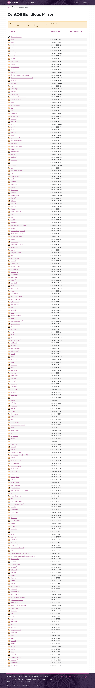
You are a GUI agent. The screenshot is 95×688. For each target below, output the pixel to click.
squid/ (13, 649)
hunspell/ (14, 160)
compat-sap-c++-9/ (17, 452)
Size (70, 31)
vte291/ (13, 381)
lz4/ (12, 217)
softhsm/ (14, 343)
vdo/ (12, 474)
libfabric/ (14, 570)
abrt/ (12, 397)
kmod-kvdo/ (15, 463)
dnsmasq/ (14, 518)
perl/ (12, 433)
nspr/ (12, 638)
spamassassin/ (15, 348)
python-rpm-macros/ (18, 597)
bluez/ (13, 59)
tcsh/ (12, 362)
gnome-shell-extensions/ (19, 490)
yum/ (12, 441)
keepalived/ (15, 176)
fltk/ (12, 531)
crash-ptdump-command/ (20, 553)
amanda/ (14, 526)
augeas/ (13, 50)
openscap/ (14, 272)
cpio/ (12, 551)
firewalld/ (14, 113)
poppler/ (14, 283)
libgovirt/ (14, 184)
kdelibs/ (13, 561)
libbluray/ (14, 182)
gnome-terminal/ (16, 141)
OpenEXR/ (14, 264)
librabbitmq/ (15, 195)
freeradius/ (14, 121)
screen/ (13, 329)
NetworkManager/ (17, 244)
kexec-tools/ (15, 422)
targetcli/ (14, 359)
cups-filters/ (15, 67)
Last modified (55, 31)
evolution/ (14, 94)
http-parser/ (15, 151)
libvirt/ (13, 635)
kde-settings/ (15, 564)
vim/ (12, 613)
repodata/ (14, 663)
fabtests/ (14, 622)
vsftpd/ (13, 616)
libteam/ (13, 201)
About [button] (83, 2)
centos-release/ (16, 657)
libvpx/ (13, 583)
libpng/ (13, 575)
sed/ (12, 337)
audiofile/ (14, 529)
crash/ (13, 64)
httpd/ (13, 408)
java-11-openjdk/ (16, 501)
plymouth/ (14, 436)
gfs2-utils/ (14, 660)
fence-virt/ (14, 665)
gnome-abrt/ (15, 138)
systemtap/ (14, 608)
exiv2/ (13, 449)
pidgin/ (13, 280)
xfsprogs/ (14, 384)
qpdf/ (12, 307)
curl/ (12, 515)
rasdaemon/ (15, 305)
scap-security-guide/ (18, 425)
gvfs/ (12, 149)
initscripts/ (14, 545)
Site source (46, 685)
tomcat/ (13, 367)
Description (78, 31)
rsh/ (12, 326)
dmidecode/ (15, 559)
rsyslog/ (13, 643)
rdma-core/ (14, 602)
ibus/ (12, 162)
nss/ (12, 255)
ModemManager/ (17, 236)
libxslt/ (13, 209)
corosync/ (14, 395)
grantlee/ (14, 537)
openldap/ (14, 269)
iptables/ (14, 411)
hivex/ (13, 154)
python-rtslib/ (15, 299)
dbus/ (13, 72)
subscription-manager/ (18, 605)
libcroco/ (14, 633)
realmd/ (13, 310)
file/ (12, 110)
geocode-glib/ (15, 482)
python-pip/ (15, 594)
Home (10, 7)
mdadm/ (14, 223)
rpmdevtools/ (15, 324)
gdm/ (12, 127)
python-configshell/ (17, 296)
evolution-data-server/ (18, 97)
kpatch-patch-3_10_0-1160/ (20, 455)
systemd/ (14, 444)
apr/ (12, 48)
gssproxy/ (14, 143)
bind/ (12, 534)
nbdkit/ (13, 507)
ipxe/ (12, 168)
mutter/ (13, 239)
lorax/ (12, 428)
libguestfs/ (14, 414)
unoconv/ (14, 365)
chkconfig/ (14, 512)
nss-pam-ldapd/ (16, 253)
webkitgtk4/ (15, 477)
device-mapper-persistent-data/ (22, 78)
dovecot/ (14, 80)
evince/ (13, 91)
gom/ (12, 493)
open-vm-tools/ (16, 460)
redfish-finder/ (16, 315)
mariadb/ (14, 417)
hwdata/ (13, 157)
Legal (33, 685)
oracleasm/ (14, 510)
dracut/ (13, 83)
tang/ (12, 356)
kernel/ (13, 654)
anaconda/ (14, 389)
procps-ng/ (14, 288)
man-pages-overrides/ (18, 225)
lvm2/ (13, 220)
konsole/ (14, 567)
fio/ (12, 108)
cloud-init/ (14, 540)
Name (13, 31)
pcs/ (12, 419)
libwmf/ (13, 206)
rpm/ (12, 318)
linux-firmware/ (16, 212)
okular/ (13, 261)
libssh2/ (13, 578)
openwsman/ (15, 266)
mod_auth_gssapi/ (17, 233)
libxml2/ (13, 203)
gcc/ (12, 39)
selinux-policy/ (16, 340)
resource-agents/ (17, 321)
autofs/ (13, 53)
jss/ (12, 173)
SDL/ (12, 332)
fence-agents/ (15, 105)
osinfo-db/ (14, 274)
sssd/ (12, 652)
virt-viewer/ (14, 376)
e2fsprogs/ (14, 89)
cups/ (12, 69)
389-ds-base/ (15, 520)
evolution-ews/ (16, 100)
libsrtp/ (13, 198)
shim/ (12, 335)
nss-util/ (13, 641)
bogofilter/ (14, 56)
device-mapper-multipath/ (20, 75)
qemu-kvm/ (15, 469)
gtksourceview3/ (16, 146)
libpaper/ (14, 192)
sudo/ (13, 354)
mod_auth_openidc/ (18, 231)
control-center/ (16, 496)
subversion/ (15, 351)
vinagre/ (13, 373)
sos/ (12, 619)
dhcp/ (13, 400)
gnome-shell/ (15, 488)
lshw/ (12, 214)
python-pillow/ (16, 592)
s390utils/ (14, 471)
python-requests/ (17, 600)
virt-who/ (14, 378)
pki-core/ (14, 285)
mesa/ (13, 228)
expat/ (13, 102)
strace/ (13, 438)
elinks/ (13, 523)
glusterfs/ (14, 406)
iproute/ (13, 165)
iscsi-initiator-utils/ (17, 171)
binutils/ (13, 392)
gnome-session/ (16, 485)
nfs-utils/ (14, 250)
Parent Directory (16, 37)
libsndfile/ (14, 572)
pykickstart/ (15, 294)
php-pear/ (14, 277)
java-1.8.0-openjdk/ (17, 504)
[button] (62, 678)
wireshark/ (14, 387)
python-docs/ (15, 586)
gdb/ (12, 124)
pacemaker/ (15, 430)
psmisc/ (13, 291)
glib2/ (13, 135)
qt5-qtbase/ (15, 302)
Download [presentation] (75, 2)
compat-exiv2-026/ (17, 548)
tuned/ (13, 447)
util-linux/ (14, 370)
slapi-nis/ (13, 346)
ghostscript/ (15, 132)
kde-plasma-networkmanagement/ (23, 556)
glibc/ (12, 42)
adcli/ (12, 45)
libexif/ (13, 187)
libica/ (13, 458)
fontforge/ (14, 116)
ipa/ (12, 499)
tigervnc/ (14, 611)
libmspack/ (14, 190)
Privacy (39, 685)
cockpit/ (13, 479)
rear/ (12, 313)
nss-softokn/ (15, 258)
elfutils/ (13, 403)
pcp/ (12, 624)
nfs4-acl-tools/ (15, 247)
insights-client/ (16, 630)
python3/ (14, 589)
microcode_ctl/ (16, 466)
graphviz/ (14, 542)
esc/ (12, 86)
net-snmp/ (14, 242)
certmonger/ (15, 61)
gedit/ (13, 130)
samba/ (13, 646)
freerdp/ (13, 119)
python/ (13, 627)
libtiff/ (13, 581)
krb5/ (12, 179)
